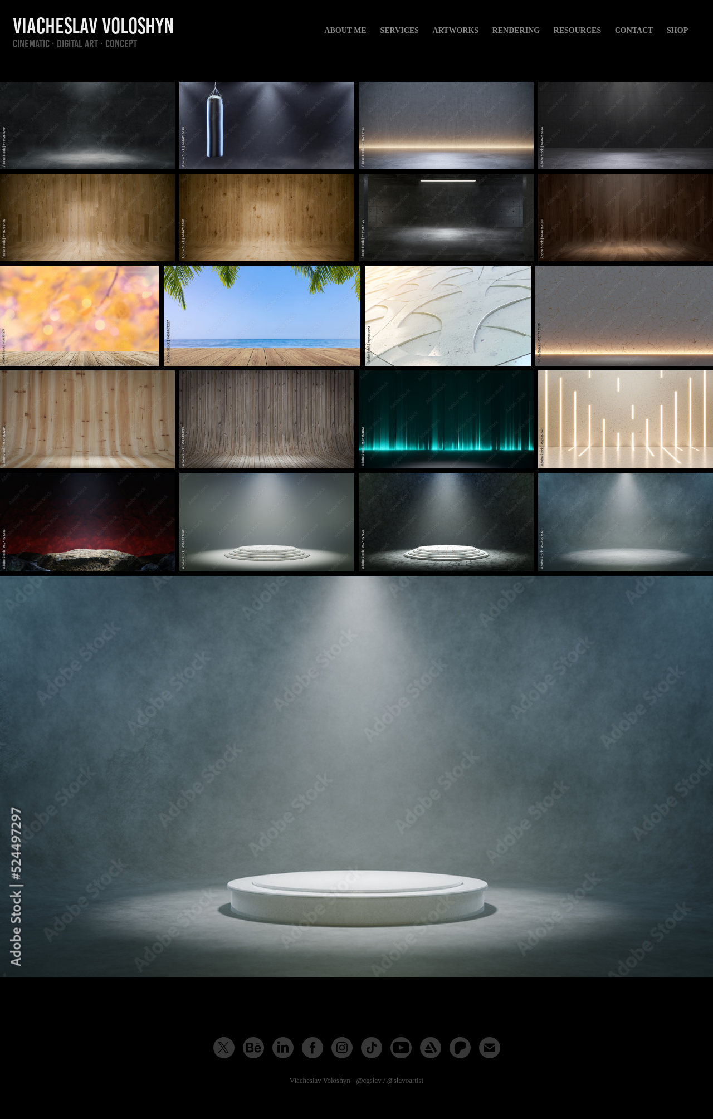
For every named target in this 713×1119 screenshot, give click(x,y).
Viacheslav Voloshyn (93, 26)
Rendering (516, 30)
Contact (634, 30)
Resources (578, 30)
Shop (677, 30)
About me (345, 30)
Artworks (455, 30)
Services (399, 30)
